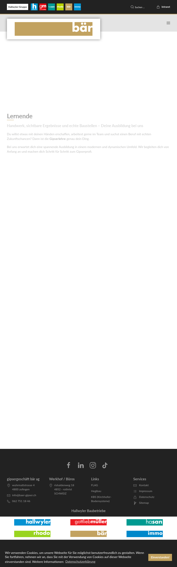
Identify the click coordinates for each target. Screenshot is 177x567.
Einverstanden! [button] (160, 557)
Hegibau (96, 491)
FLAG (94, 485)
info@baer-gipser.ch (24, 495)
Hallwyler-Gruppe (17, 7)
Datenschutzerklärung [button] (80, 561)
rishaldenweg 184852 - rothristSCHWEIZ (64, 489)
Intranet (163, 7)
